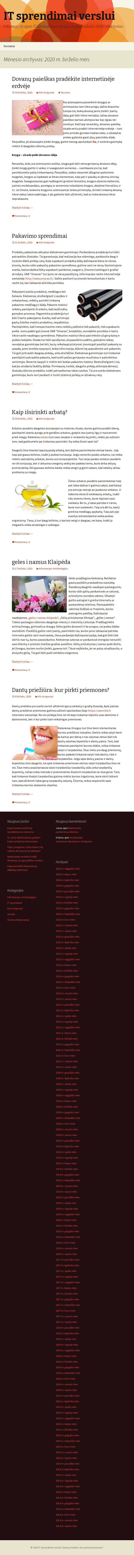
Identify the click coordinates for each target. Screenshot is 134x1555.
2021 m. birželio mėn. (67, 1038)
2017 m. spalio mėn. (66, 1271)
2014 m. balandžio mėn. (68, 1509)
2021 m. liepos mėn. (66, 1033)
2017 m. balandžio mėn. (68, 1305)
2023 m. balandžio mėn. (68, 914)
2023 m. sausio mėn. (66, 931)
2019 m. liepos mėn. (66, 1163)
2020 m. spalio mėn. (66, 1084)
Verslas (11, 914)
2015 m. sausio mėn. (66, 1458)
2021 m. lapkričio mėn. (67, 1010)
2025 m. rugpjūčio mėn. (68, 868)
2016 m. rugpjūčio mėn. (68, 1350)
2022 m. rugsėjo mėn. (67, 953)
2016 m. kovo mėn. (66, 1378)
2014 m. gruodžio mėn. (68, 1463)
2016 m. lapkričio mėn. (67, 1333)
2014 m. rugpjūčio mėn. (68, 1486)
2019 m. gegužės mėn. (68, 1174)
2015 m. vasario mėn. (67, 1452)
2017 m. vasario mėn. (67, 1316)
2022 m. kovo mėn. (66, 987)
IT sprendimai (14, 902)
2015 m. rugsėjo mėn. (67, 1412)
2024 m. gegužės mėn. (68, 885)
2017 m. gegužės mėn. (68, 1299)
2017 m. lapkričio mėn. (67, 1265)
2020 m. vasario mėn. (67, 1129)
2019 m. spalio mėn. (66, 1152)
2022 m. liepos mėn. (66, 965)
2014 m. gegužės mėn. (68, 1503)
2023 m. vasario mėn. (67, 925)
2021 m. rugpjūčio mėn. (68, 1027)
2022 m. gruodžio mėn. (68, 936)
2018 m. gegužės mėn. (68, 1231)
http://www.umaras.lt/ (39, 278)
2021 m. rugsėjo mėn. (67, 1021)
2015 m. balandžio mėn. (68, 1441)
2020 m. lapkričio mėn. (67, 1078)
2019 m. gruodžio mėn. (68, 1140)
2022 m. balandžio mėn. (68, 982)
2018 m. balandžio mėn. (68, 1237)
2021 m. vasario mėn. (67, 1061)
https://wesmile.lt (99, 710)
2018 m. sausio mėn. (66, 1254)
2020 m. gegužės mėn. (68, 1112)
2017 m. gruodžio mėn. (68, 1259)
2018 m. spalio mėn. (66, 1203)
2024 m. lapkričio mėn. (67, 880)
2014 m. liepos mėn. (66, 1492)
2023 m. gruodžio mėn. (68, 891)
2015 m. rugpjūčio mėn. (68, 1418)
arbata (44, 437)
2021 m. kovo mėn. (66, 1055)
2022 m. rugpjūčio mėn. (68, 959)
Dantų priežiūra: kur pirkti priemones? (60, 690)
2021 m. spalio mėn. (66, 1016)
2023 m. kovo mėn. (66, 919)
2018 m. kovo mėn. (66, 1242)
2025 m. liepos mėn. (66, 874)
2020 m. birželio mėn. (67, 1106)
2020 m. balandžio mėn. (68, 1118)
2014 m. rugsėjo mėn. (67, 1480)
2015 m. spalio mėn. (66, 1407)
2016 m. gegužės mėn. (68, 1367)
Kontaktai (9, 46)
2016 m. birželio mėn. (67, 1361)
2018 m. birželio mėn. (67, 1225)
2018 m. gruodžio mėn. (68, 1197)
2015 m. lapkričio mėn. (67, 1401)
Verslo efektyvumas (18, 919)
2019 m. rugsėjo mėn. (67, 1157)
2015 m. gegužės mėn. (68, 1435)
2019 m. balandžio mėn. (68, 1180)
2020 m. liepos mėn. (66, 1101)
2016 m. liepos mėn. (66, 1356)
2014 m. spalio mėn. (66, 1475)
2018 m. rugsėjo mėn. (67, 1208)
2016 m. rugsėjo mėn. (67, 1344)
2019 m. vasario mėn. (67, 1186)
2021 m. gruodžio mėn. (68, 1004)
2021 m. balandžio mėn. (68, 1050)
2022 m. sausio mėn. (66, 999)
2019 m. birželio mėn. (67, 1169)
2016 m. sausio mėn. (66, 1390)
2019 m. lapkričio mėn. (67, 1146)
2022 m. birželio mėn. (67, 970)
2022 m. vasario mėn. (67, 993)
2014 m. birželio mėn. (67, 1497)
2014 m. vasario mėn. (67, 1520)
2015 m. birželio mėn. (67, 1429)
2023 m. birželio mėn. (67, 902)
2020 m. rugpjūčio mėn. (68, 1095)
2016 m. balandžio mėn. (68, 1373)
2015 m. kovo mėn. (66, 1446)
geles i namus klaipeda (43, 617)
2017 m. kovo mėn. (66, 1310)
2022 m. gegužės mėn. (68, 976)
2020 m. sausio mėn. (66, 1135)
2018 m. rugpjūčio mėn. (68, 1214)
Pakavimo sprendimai (39, 236)
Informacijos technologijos (53, 568)
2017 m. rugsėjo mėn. (67, 1276)
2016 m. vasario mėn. (67, 1384)
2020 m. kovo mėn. (66, 1123)
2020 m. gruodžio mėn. (68, 1072)
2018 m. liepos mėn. (66, 1220)
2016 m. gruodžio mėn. (68, 1327)
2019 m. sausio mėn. (66, 1191)
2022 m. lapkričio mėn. (67, 942)
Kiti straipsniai (46, 92)
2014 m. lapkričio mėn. (67, 1469)
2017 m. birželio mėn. (67, 1293)
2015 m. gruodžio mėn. (68, 1395)
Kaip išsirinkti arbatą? (39, 412)
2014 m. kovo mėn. (66, 1514)
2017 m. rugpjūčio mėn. (68, 1282)
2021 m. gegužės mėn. (68, 1044)
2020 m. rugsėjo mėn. (67, 1089)
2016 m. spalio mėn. (66, 1339)
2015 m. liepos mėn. (66, 1424)
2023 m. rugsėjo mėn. (67, 897)
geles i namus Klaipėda (41, 562)
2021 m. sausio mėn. (66, 1067)
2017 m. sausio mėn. (66, 1322)
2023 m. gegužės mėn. (68, 908)
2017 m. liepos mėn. (66, 1288)
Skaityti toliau (22, 207)
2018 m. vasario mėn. (67, 1248)
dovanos (65, 92)
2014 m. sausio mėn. (66, 1526)
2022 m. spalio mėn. (66, 948)
